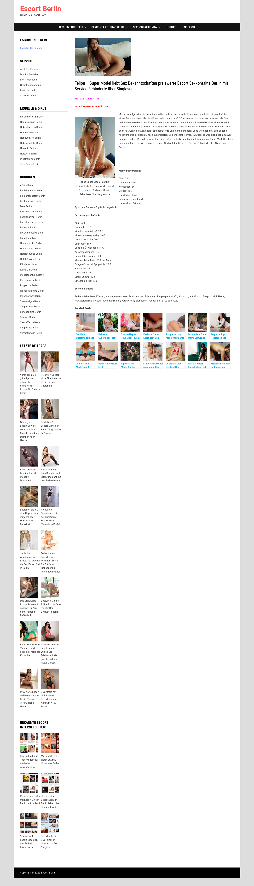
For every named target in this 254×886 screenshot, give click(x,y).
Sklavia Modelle (28, 95)
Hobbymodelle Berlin (31, 143)
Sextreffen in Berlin (30, 322)
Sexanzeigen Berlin (30, 301)
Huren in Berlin (28, 148)
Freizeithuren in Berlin (31, 116)
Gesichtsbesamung (30, 85)
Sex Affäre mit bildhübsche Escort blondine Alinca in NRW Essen (49, 699)
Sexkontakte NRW (145, 27)
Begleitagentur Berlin (31, 190)
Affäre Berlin (27, 185)
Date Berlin (26, 206)
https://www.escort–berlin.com (92, 106)
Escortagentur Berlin (31, 216)
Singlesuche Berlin (30, 306)
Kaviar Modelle (28, 90)
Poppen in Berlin (29, 285)
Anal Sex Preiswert (30, 69)
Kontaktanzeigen (29, 269)
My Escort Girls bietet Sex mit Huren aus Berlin (50, 760)
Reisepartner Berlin (30, 296)
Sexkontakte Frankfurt (108, 27)
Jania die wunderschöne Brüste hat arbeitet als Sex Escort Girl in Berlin (30, 560)
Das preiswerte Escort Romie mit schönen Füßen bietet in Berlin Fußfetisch (29, 608)
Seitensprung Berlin (30, 311)
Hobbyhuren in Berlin (31, 127)
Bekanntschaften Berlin (32, 195)
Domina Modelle (29, 74)
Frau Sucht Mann (29, 238)
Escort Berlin (40, 9)
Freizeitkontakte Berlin (32, 232)
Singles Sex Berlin (29, 327)
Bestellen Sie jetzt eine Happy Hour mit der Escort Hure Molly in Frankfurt (29, 517)
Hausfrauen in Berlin (31, 122)
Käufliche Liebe (28, 264)
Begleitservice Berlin (31, 201)
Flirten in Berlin (28, 227)
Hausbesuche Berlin (31, 243)
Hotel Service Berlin (30, 259)
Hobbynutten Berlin (30, 137)
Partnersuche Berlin (30, 280)
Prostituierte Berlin (30, 158)
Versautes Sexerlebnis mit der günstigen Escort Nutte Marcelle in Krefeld (51, 517)
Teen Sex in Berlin (29, 164)
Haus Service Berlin (30, 248)
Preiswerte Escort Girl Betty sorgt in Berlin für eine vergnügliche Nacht (29, 699)
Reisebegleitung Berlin (32, 290)
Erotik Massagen (29, 79)
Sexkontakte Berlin (72, 27)
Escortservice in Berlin (32, 222)
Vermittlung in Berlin (31, 333)
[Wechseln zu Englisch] (188, 27)
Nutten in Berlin (28, 153)
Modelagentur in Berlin (32, 274)
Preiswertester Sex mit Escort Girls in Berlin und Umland (30, 800)
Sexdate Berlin (27, 317)
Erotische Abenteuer (31, 211)
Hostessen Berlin (29, 132)
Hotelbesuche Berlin (31, 253)
